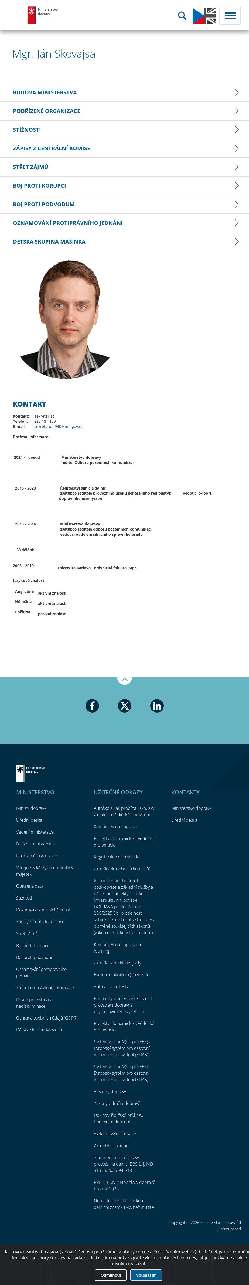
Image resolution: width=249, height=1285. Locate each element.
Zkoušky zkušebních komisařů (122, 869)
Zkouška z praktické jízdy (117, 963)
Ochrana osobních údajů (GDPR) (46, 1018)
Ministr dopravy (31, 808)
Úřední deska (29, 820)
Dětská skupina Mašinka (49, 241)
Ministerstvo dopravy (42, 15)
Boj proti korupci (39, 185)
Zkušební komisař (111, 1145)
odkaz (123, 1277)
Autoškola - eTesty (111, 987)
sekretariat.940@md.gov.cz (58, 426)
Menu (230, 16)
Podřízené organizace (46, 111)
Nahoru (124, 681)
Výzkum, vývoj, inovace (115, 1134)
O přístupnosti (229, 1228)
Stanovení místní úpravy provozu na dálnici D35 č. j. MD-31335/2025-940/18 (124, 1163)
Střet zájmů (30, 167)
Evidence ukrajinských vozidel (122, 975)
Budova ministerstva (45, 92)
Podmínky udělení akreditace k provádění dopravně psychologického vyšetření (123, 1005)
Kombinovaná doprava (115, 827)
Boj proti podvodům (44, 204)
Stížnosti (27, 129)
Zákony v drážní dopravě (117, 1103)
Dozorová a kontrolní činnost (43, 910)
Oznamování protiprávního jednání (68, 223)
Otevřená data (29, 886)
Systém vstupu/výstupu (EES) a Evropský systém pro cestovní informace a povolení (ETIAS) (122, 1048)
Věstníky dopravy (110, 1091)
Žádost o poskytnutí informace (45, 988)
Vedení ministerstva (35, 832)
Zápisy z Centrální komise (51, 148)
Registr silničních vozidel (117, 857)
